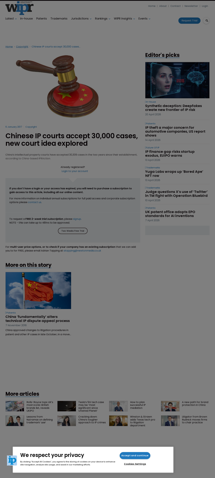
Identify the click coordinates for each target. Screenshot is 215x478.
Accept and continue (135, 455)
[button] (12, 461)
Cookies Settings (135, 464)
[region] (93, 459)
